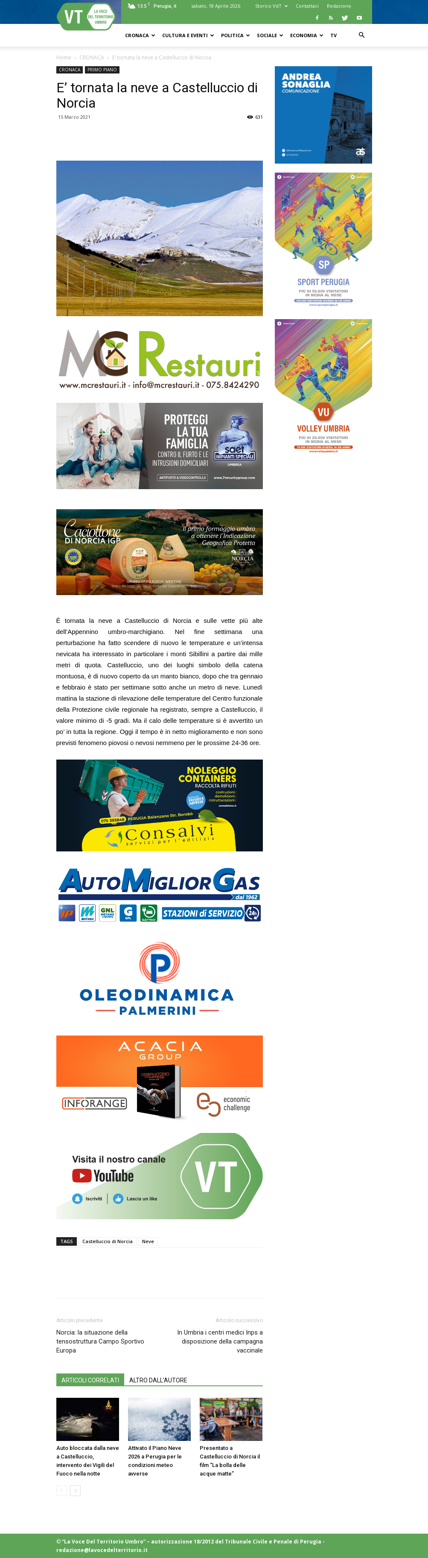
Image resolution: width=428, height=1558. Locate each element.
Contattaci (307, 6)
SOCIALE (270, 35)
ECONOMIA (306, 35)
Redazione (339, 6)
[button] (362, 35)
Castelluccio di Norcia (107, 1241)
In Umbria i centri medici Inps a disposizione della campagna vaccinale (220, 1341)
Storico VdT (271, 6)
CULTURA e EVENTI (188, 35)
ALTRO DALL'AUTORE (158, 1380)
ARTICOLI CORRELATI (90, 1380)
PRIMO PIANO (102, 70)
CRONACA (140, 35)
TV (333, 35)
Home (63, 57)
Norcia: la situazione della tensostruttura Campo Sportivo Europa (100, 1341)
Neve (148, 1241)
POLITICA (235, 35)
